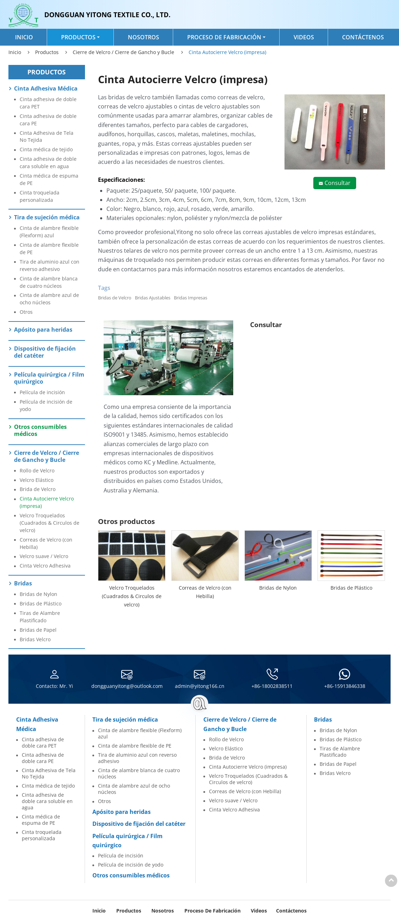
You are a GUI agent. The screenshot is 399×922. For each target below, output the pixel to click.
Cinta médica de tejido (46, 149)
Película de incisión (42, 392)
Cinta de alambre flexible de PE (49, 248)
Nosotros (143, 37)
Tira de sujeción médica (47, 217)
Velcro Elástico (36, 480)
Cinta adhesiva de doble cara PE (48, 120)
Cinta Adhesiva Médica (46, 88)
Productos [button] (78, 37)
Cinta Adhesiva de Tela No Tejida (46, 137)
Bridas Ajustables (152, 297)
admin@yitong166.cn (199, 686)
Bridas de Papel (38, 629)
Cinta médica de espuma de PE (49, 179)
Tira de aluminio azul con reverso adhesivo (49, 265)
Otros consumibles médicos (40, 430)
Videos (304, 37)
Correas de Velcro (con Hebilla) (205, 591)
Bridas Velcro (35, 639)
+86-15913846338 (344, 686)
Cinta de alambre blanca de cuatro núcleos (49, 282)
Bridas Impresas (190, 297)
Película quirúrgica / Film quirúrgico (49, 378)
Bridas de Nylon (278, 587)
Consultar (338, 183)
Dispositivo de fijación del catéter (45, 352)
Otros (26, 312)
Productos (47, 52)
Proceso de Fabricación (212, 910)
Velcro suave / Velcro (44, 556)
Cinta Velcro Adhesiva (45, 565)
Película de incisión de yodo (46, 405)
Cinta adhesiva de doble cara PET (48, 103)
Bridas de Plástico (351, 587)
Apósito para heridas (43, 329)
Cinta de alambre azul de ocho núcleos (49, 299)
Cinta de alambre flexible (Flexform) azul (49, 232)
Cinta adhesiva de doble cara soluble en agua (48, 162)
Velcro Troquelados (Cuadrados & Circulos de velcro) (132, 596)
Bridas (23, 583)
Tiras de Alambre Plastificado (40, 617)
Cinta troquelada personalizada (39, 196)
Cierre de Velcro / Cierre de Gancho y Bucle (123, 52)
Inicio (24, 37)
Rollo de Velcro (37, 470)
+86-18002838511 (272, 686)
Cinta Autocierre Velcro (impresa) (47, 502)
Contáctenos (363, 37)
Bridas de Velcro (114, 297)
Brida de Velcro (37, 489)
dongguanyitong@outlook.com (127, 686)
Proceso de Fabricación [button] (224, 37)
